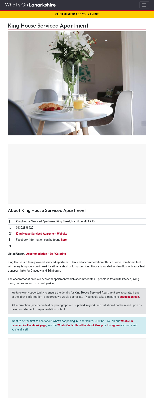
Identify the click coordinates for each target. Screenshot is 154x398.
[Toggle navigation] (144, 4)
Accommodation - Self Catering (46, 253)
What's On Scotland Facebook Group (80, 325)
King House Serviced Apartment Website (41, 233)
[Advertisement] (77, 174)
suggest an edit (129, 296)
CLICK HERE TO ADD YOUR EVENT (77, 14)
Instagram (113, 325)
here (64, 239)
